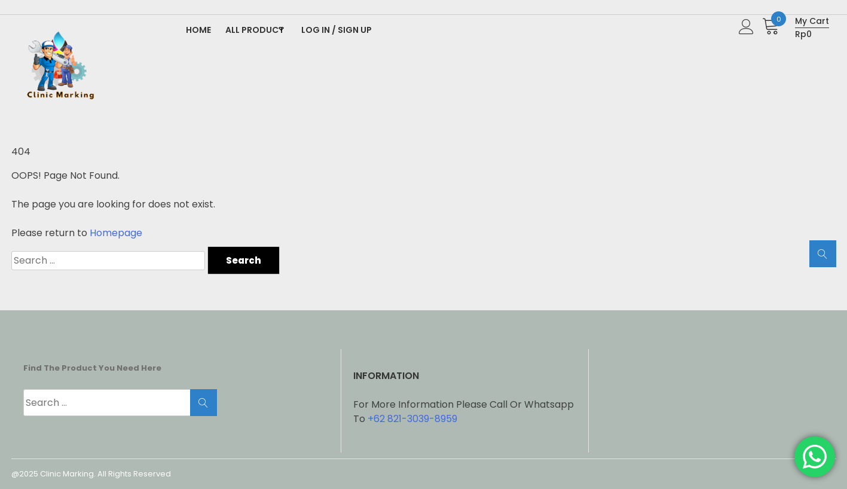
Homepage (116, 233)
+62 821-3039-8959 (412, 419)
